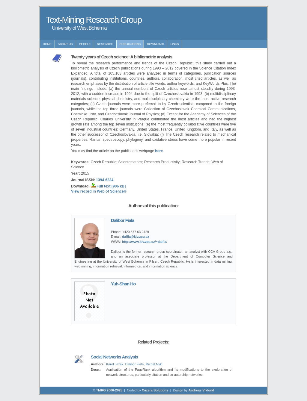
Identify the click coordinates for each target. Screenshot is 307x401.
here (159, 151)
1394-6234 (104, 180)
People (85, 44)
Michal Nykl (153, 364)
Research (105, 44)
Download (155, 44)
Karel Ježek (114, 364)
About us (65, 44)
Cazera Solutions (155, 390)
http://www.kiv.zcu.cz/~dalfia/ (144, 241)
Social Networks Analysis (114, 356)
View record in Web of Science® (99, 191)
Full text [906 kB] (111, 186)
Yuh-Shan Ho (123, 283)
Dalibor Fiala (122, 220)
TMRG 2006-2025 (109, 390)
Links (174, 44)
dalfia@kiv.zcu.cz (135, 236)
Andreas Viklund (201, 390)
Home (47, 44)
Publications (130, 44)
